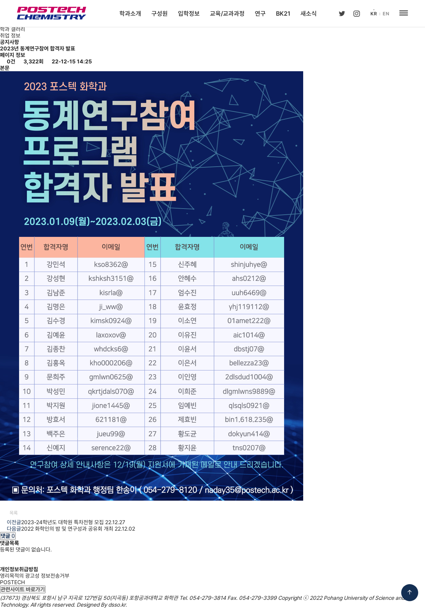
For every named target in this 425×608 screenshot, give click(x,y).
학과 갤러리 (12, 29)
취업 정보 (10, 35)
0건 (7, 61)
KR (373, 13)
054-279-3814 (207, 598)
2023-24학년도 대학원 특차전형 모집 (62, 522)
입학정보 (189, 13)
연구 (260, 13)
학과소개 (130, 13)
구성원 (159, 13)
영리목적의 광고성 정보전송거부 (34, 576)
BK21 (283, 13)
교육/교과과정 (227, 13)
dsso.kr (117, 605)
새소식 (308, 13)
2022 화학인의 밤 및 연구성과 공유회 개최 (67, 529)
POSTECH (12, 582)
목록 (10, 513)
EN (385, 13)
